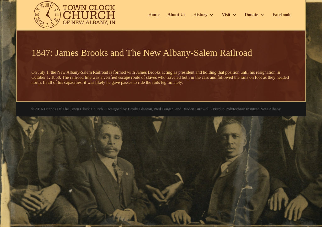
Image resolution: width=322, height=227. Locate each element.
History (200, 15)
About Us (176, 15)
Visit (226, 15)
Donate (251, 15)
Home (153, 15)
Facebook (281, 15)
